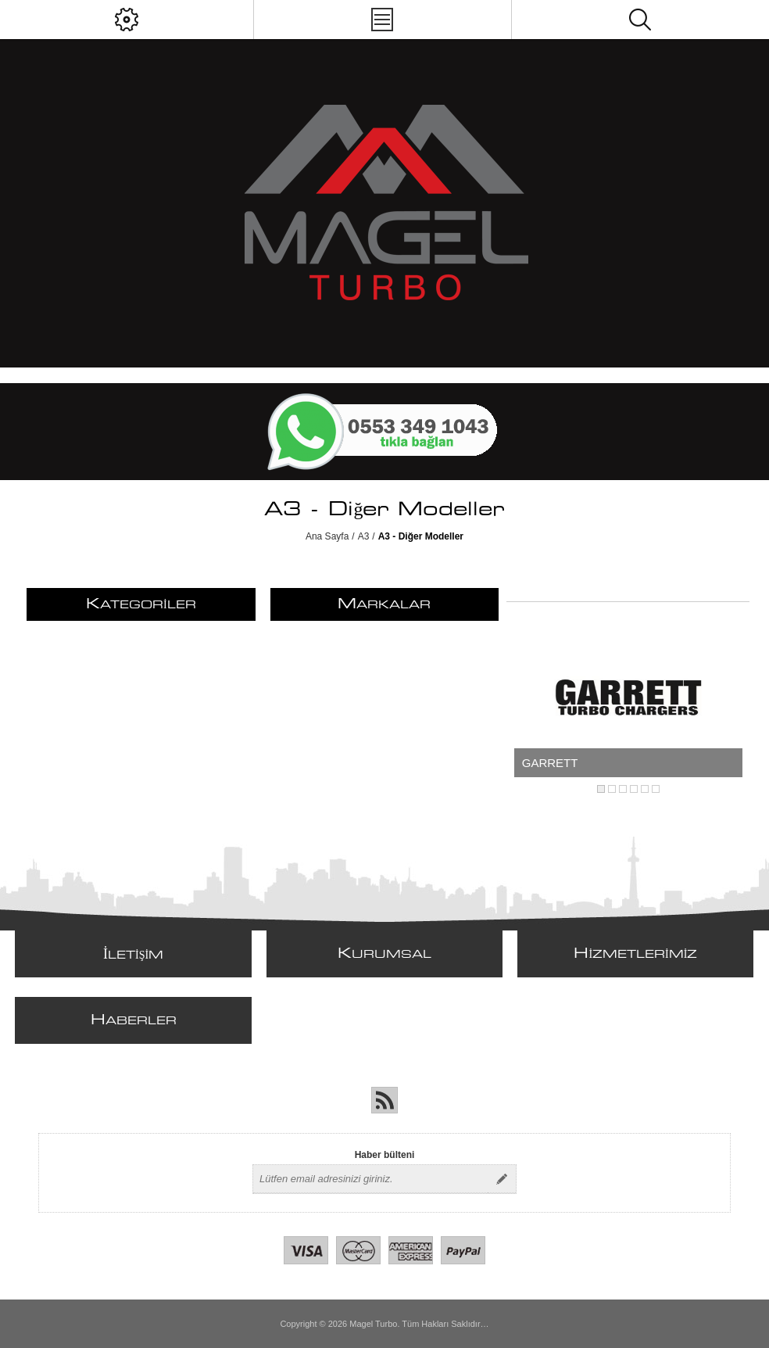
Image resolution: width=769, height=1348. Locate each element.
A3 (364, 536)
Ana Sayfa (327, 536)
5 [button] (645, 789)
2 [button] (612, 789)
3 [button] (623, 789)
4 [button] (634, 789)
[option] (628, 697)
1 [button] (601, 789)
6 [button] (656, 789)
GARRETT (550, 762)
